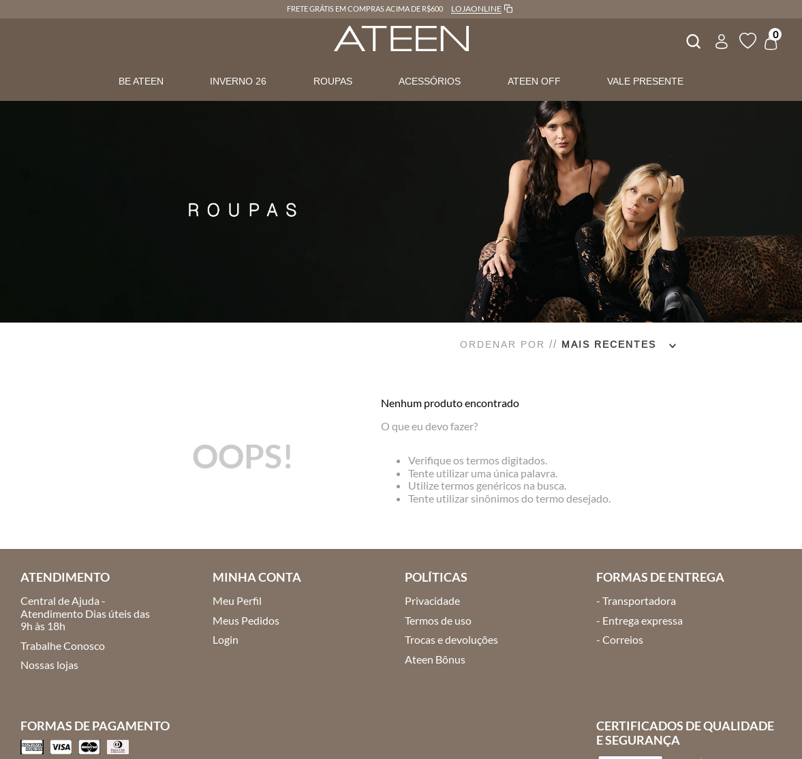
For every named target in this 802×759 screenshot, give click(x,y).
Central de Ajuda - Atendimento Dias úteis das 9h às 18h (85, 613)
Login (225, 639)
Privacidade (432, 600)
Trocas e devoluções (451, 639)
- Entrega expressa (639, 620)
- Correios (619, 639)
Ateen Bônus (435, 659)
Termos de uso (438, 620)
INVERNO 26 (238, 81)
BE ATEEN (141, 81)
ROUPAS (332, 81)
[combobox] (692, 40)
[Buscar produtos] (692, 39)
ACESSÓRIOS (430, 81)
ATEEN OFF (534, 81)
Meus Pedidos (246, 620)
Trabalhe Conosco (62, 645)
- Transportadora (636, 600)
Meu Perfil (237, 600)
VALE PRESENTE (645, 81)
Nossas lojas (49, 664)
